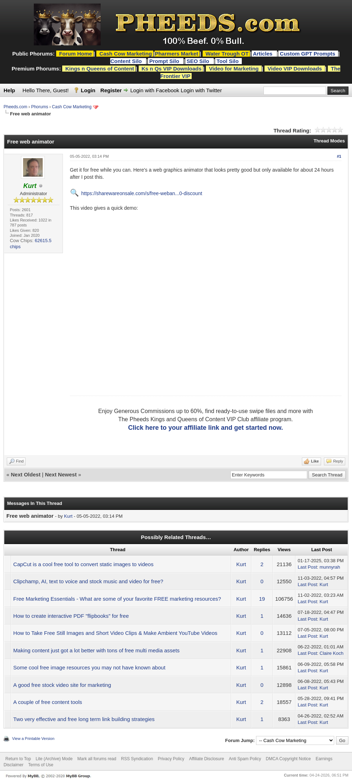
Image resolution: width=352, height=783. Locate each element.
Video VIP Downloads (295, 69)
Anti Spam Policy (245, 758)
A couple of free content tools (47, 702)
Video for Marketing (234, 69)
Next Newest (60, 474)
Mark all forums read (97, 758)
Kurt (68, 516)
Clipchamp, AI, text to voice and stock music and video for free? (88, 581)
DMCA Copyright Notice (288, 758)
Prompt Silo (165, 61)
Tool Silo (228, 61)
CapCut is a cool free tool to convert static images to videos (83, 564)
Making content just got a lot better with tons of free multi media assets (96, 650)
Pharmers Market (176, 54)
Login (88, 90)
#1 (339, 156)
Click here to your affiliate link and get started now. (205, 427)
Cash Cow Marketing (71, 106)
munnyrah (330, 567)
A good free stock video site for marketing (62, 685)
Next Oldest (26, 474)
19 (262, 599)
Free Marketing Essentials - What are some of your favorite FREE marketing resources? (117, 599)
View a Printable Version (33, 738)
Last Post (307, 567)
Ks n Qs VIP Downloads (172, 69)
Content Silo (126, 61)
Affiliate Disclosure (206, 758)
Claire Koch (331, 653)
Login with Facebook (155, 90)
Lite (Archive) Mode (54, 758)
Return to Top (18, 758)
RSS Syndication (137, 758)
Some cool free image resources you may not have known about (89, 667)
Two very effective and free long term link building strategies (83, 719)
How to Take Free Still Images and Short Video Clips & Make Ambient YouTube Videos (115, 633)
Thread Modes (329, 140)
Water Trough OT (227, 54)
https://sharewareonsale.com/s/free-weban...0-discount (141, 193)
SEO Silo (199, 61)
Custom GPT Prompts (307, 54)
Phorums (39, 106)
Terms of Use (40, 764)
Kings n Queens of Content (99, 69)
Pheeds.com (15, 106)
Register (111, 90)
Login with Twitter (201, 90)
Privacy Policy (171, 758)
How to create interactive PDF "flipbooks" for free (71, 616)
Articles (263, 54)
